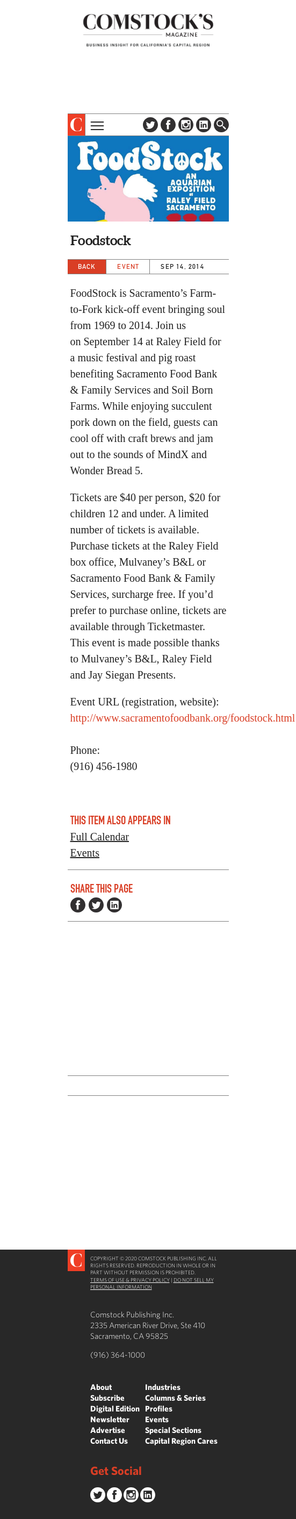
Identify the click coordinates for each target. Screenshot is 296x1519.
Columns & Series (175, 1397)
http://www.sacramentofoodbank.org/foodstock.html (182, 718)
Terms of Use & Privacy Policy (130, 1279)
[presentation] (76, 125)
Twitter (150, 125)
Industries (163, 1387)
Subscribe (107, 1397)
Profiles (158, 1408)
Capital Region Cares (181, 1440)
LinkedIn (203, 125)
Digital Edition (115, 1408)
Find (221, 125)
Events (84, 853)
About (101, 1387)
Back (87, 266)
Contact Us (109, 1440)
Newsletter (109, 1419)
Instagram (185, 125)
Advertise (107, 1430)
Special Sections (173, 1430)
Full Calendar (99, 837)
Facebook (168, 125)
